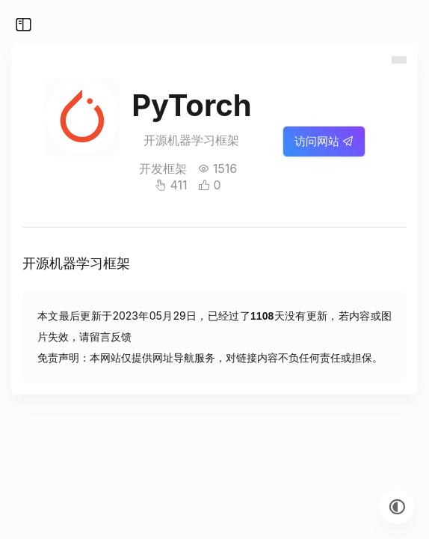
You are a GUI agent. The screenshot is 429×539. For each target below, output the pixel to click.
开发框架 (163, 168)
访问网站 (324, 141)
